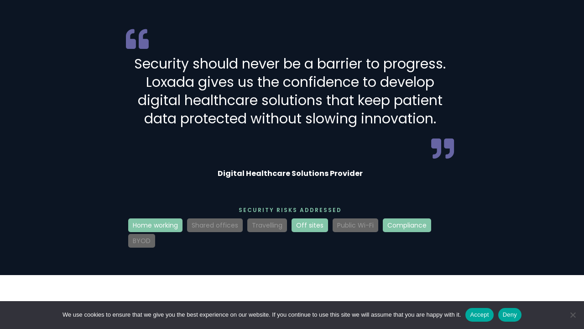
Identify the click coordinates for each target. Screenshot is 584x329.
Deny (510, 314)
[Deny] (572, 314)
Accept (479, 314)
